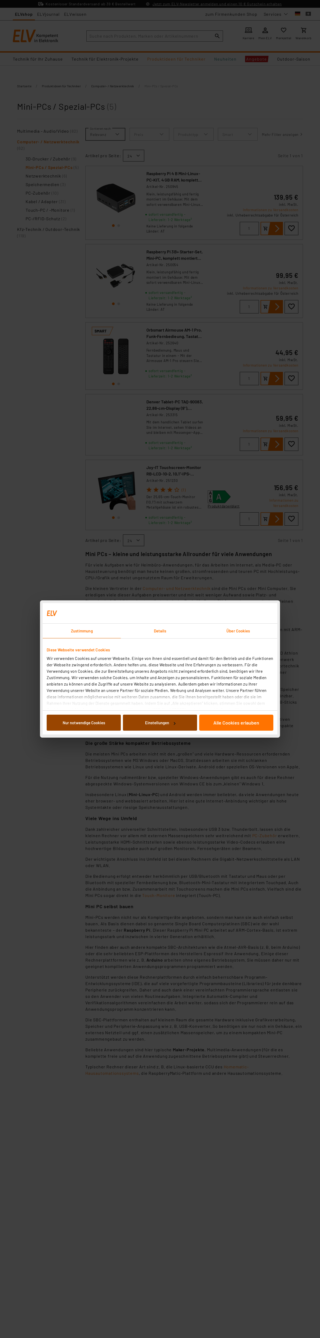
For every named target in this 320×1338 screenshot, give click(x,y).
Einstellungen (160, 722)
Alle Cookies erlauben (236, 723)
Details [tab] (160, 630)
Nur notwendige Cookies (84, 722)
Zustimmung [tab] (82, 630)
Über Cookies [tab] (238, 630)
